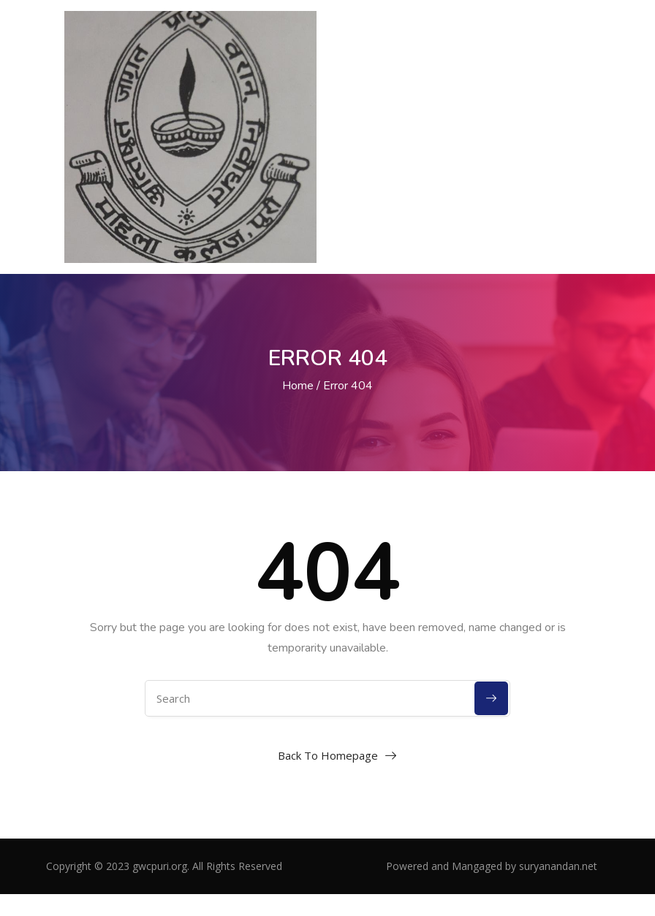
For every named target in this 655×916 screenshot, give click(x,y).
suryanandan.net (558, 866)
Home (298, 386)
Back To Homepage (328, 755)
